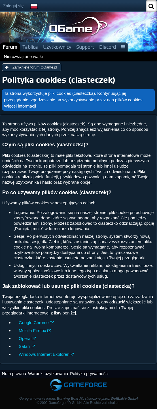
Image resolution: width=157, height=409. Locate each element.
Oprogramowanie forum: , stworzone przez (78, 399)
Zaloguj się (13, 5)
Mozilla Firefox (32, 330)
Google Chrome (34, 322)
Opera (25, 338)
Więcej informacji (20, 106)
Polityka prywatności (89, 373)
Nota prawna (14, 373)
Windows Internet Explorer (44, 354)
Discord (107, 47)
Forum (10, 47)
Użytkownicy (57, 47)
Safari (24, 346)
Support (85, 47)
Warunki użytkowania (48, 373)
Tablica (30, 47)
